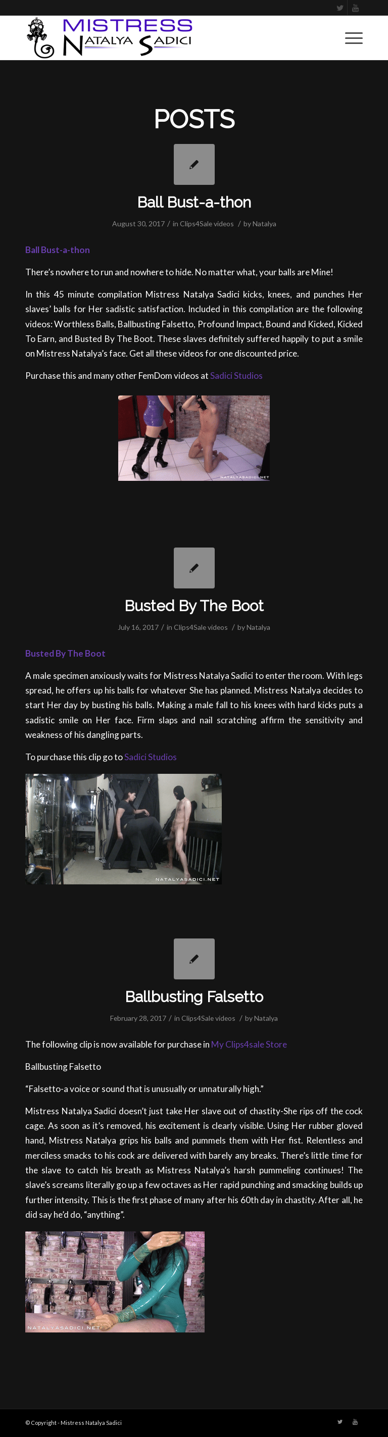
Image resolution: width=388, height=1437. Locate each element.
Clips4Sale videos (207, 223)
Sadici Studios (236, 375)
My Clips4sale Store (249, 1044)
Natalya (264, 223)
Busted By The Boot (194, 606)
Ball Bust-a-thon (194, 202)
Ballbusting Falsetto (194, 997)
